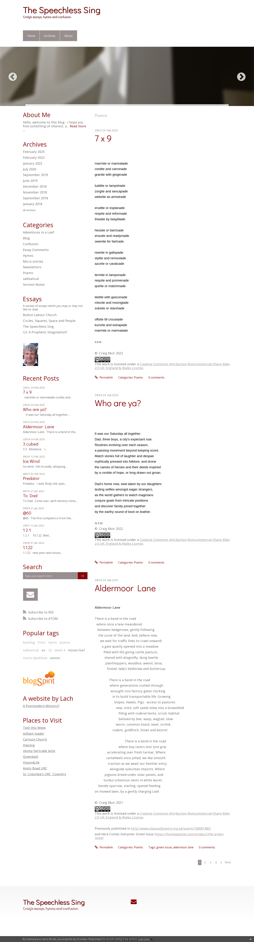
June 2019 (30, 181)
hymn (52, 642)
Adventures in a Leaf (38, 232)
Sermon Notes (34, 284)
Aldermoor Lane (38, 426)
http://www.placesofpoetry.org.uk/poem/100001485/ (171, 828)
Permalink (104, 377)
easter (55, 658)
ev (43, 650)
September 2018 (35, 198)
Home (31, 36)
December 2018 (35, 187)
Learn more (144, 939)
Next (228, 862)
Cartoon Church (35, 739)
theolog (29, 745)
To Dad (30, 495)
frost (41, 642)
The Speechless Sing (61, 9)
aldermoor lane (183, 847)
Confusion (30, 244)
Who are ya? (35, 409)
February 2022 (34, 158)
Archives (49, 36)
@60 (27, 513)
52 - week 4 (56, 650)
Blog (26, 238)
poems (65, 642)
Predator (31, 478)
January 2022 (32, 163)
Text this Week (34, 728)
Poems (28, 273)
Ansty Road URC (35, 768)
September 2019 (35, 175)
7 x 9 (27, 392)
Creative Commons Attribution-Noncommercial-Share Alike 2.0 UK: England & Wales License (162, 366)
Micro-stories (33, 261)
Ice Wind (31, 461)
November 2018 (35, 192)
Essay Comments (36, 250)
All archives (29, 210)
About (68, 36)
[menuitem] (31, 35)
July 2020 (29, 169)
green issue (164, 847)
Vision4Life (31, 762)
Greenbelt (30, 757)
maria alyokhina (35, 658)
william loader (33, 733)
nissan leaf (76, 650)
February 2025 (34, 152)
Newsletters (32, 267)
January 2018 (32, 204)
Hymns (28, 255)
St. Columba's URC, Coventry (44, 774)
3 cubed (30, 444)
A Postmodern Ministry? (41, 706)
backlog (29, 642)
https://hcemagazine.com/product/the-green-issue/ (159, 836)
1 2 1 (27, 530)
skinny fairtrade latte (39, 751)
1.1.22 (27, 547)
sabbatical (31, 279)
